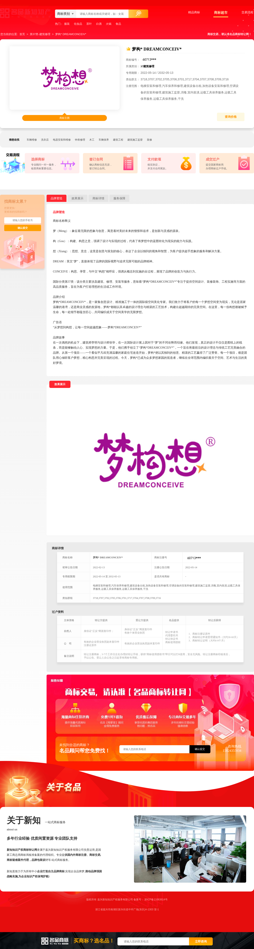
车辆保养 (104, 139)
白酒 (99, 23)
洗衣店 (45, 139)
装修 (149, 139)
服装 (67, 23)
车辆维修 (32, 139)
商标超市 (221, 12)
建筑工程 (118, 139)
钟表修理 (80, 139)
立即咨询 (201, 941)
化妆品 (78, 23)
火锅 (108, 23)
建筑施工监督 (135, 139)
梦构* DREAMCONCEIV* (70, 34)
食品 (118, 23)
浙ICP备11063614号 (155, 899)
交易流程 (247, 12)
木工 (91, 139)
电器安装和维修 (62, 139)
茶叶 (89, 23)
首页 (22, 34)
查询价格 (231, 116)
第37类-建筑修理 (40, 34)
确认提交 (23, 227)
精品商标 (194, 12)
